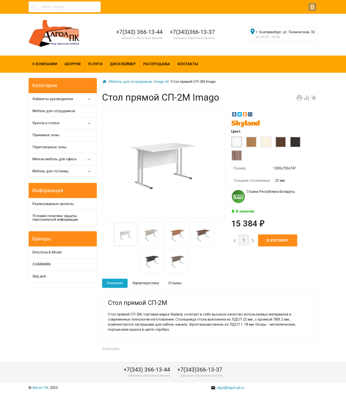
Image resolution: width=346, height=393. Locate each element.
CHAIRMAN (41, 264)
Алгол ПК (40, 388)
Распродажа (156, 64)
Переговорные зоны (49, 147)
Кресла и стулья (63, 123)
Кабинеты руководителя (63, 99)
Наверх (326, 384)
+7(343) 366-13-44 (139, 32)
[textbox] (65, 6)
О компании (44, 64)
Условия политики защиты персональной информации (55, 218)
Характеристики (145, 283)
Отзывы (175, 283)
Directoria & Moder (47, 252)
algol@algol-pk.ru (227, 388)
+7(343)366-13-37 (192, 32)
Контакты (188, 64)
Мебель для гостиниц (63, 171)
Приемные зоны (45, 135)
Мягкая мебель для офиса (63, 159)
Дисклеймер (123, 64)
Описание (115, 283)
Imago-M (161, 81)
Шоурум (72, 64)
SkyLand (39, 276)
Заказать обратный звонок (142, 38)
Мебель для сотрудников (53, 111)
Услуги (95, 64)
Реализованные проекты (53, 204)
